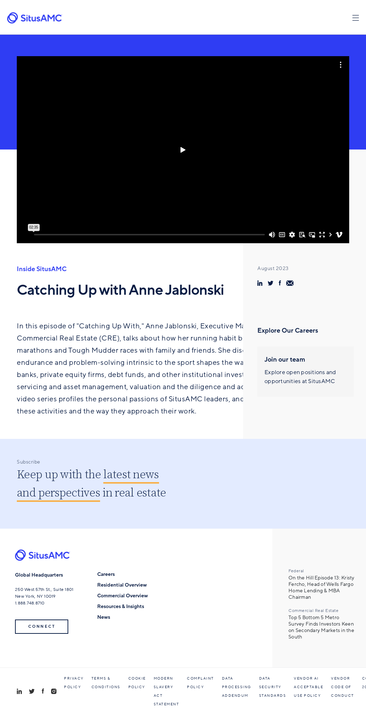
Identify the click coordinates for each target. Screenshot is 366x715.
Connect (41, 626)
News (103, 617)
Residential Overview (122, 585)
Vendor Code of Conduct (342, 687)
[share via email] (289, 283)
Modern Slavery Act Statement (166, 691)
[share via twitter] (270, 282)
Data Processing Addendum (236, 687)
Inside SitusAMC (41, 269)
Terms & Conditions (106, 683)
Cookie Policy (137, 683)
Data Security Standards (272, 687)
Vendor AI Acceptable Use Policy (308, 687)
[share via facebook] (280, 282)
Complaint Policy (200, 683)
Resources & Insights (120, 606)
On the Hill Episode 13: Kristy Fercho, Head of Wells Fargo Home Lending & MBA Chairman (321, 588)
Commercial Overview (122, 595)
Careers (106, 574)
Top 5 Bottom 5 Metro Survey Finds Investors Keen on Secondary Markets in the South (321, 627)
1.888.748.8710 (30, 603)
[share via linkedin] (259, 283)
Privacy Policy (74, 683)
